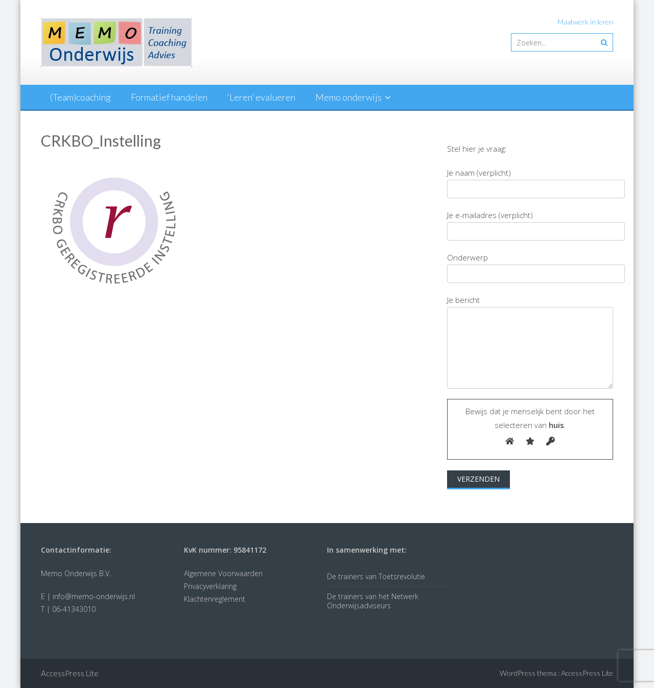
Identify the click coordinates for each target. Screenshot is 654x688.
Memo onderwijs (348, 97)
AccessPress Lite (587, 673)
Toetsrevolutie (402, 576)
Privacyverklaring (210, 586)
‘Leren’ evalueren (261, 97)
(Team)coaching (80, 97)
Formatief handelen (169, 97)
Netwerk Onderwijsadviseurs (372, 600)
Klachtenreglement (214, 599)
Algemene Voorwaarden (223, 573)
